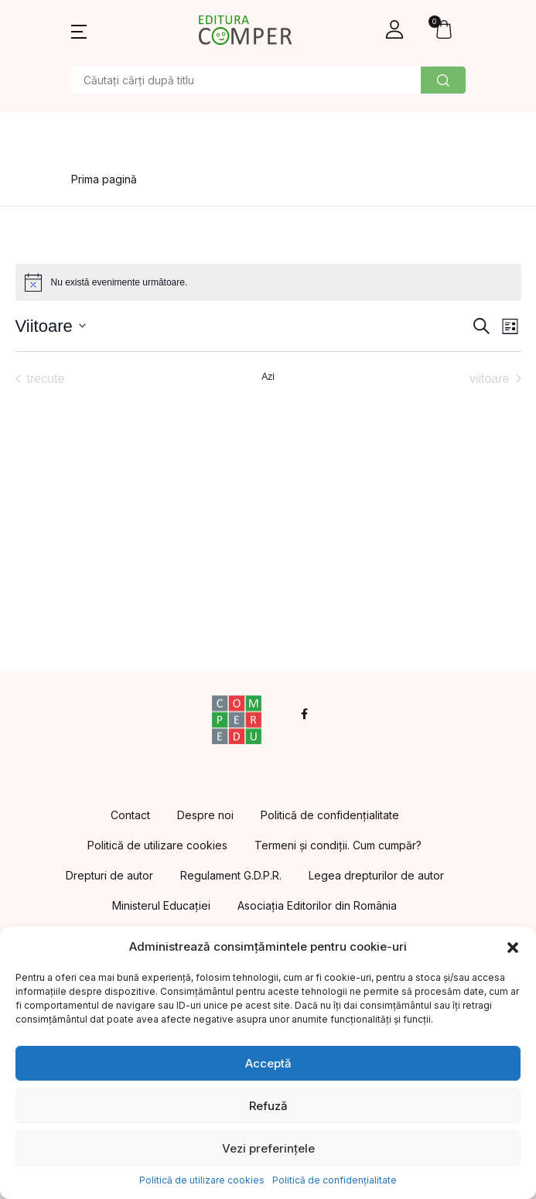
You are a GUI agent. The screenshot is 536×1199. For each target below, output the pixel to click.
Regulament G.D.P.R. (231, 875)
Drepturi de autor (109, 875)
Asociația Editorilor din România (317, 905)
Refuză (268, 1105)
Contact (130, 815)
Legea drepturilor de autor (376, 875)
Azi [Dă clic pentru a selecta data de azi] (268, 376)
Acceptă (268, 1063)
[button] (513, 947)
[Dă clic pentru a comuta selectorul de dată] (50, 326)
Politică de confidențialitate (334, 1180)
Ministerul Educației (161, 905)
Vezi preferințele (268, 1148)
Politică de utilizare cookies (202, 1180)
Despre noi (205, 815)
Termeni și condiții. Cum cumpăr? (338, 845)
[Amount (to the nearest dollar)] (246, 80)
